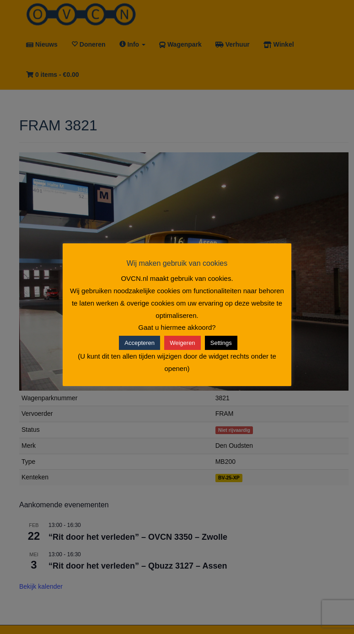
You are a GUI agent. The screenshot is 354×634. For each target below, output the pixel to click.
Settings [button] (221, 342)
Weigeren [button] (182, 342)
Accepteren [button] (139, 342)
